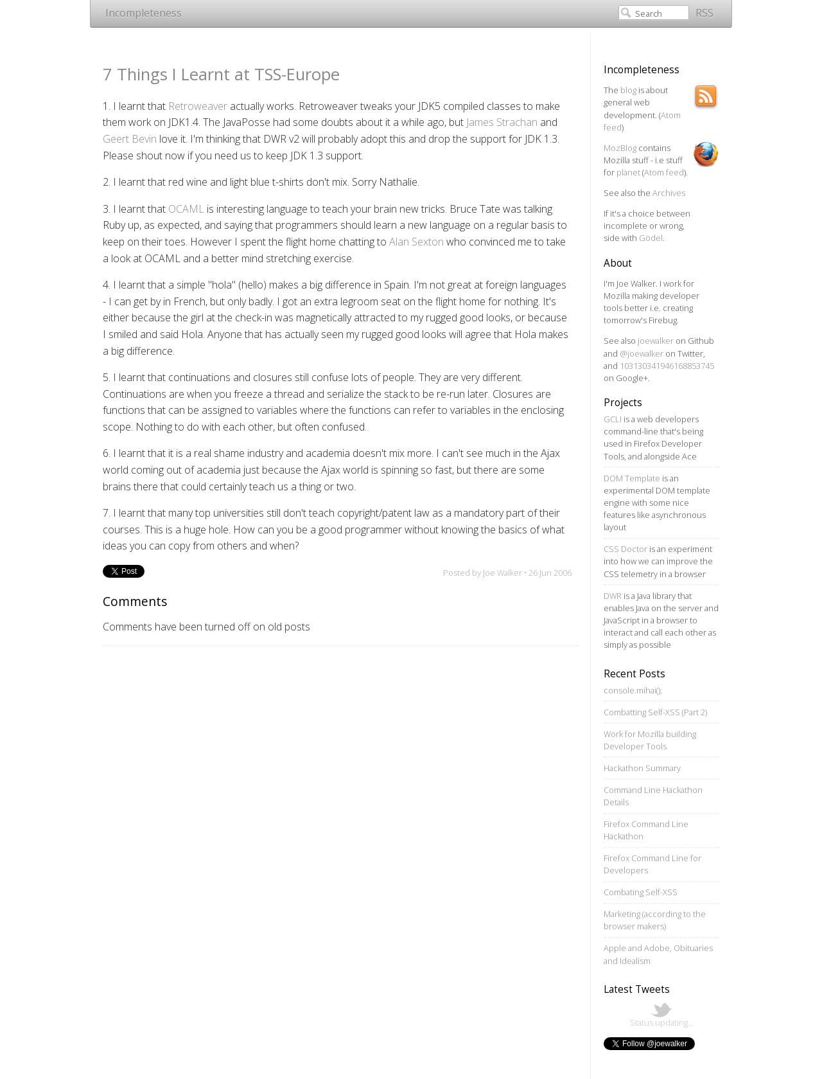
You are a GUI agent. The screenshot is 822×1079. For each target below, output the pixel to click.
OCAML (186, 209)
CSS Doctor (625, 549)
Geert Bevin (130, 139)
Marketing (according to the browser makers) (655, 920)
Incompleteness (143, 13)
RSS (704, 13)
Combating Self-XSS (641, 892)
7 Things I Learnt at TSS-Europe (221, 74)
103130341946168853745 (667, 365)
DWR (613, 596)
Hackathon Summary (642, 768)
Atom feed (664, 172)
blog (628, 90)
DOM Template (632, 478)
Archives (668, 193)
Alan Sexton (416, 242)
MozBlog (620, 148)
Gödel (651, 238)
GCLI (613, 419)
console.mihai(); (633, 690)
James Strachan (502, 122)
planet (628, 172)
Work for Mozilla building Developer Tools (650, 740)
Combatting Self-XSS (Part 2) (655, 712)
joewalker (656, 340)
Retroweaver (197, 106)
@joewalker (641, 353)
